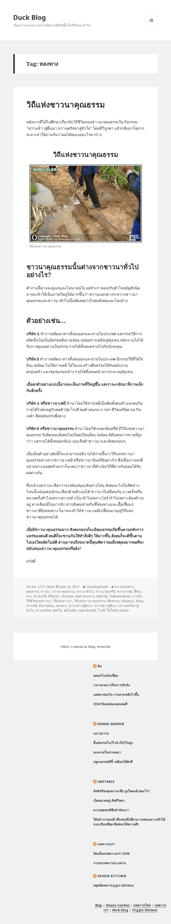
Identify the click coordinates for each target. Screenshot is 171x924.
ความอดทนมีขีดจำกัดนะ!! (111, 810)
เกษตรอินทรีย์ (87, 610)
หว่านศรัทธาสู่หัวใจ (48, 610)
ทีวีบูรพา (54, 596)
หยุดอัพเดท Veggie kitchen (113, 885)
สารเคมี (31, 605)
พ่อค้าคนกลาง (84, 596)
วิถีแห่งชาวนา (62, 601)
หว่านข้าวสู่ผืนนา (81, 605)
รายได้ (137, 596)
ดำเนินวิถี (40, 596)
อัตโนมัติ (70, 610)
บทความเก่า (106, 844)
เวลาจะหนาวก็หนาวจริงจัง (111, 685)
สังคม (139, 601)
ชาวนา (46, 591)
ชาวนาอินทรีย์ (105, 591)
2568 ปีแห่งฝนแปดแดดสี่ (110, 704)
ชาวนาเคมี (124, 591)
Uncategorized (97, 586)
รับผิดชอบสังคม (120, 596)
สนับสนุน (127, 601)
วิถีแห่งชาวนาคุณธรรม (65, 104)
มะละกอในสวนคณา (107, 752)
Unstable (106, 781)
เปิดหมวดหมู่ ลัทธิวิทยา (109, 800)
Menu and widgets (151, 26)
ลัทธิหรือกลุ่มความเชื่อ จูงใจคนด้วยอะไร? (121, 791)
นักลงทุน (67, 596)
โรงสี (101, 610)
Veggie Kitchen (112, 876)
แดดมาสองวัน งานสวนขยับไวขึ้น (116, 694)
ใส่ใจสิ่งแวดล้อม (118, 610)
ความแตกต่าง (124, 586)
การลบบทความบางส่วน (109, 863)
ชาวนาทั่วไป (85, 591)
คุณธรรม (32, 591)
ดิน (100, 666)
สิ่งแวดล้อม (46, 605)
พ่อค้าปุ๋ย (102, 596)
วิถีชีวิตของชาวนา (38, 601)
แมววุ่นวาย (101, 733)
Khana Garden (111, 724)
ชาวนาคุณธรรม (63, 591)
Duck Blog (29, 17)
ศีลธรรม (113, 601)
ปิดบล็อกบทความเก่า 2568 (111, 853)
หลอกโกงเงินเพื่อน (105, 675)
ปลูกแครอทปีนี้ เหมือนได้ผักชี (113, 762)
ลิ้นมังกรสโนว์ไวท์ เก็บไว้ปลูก (113, 743)
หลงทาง (61, 605)
